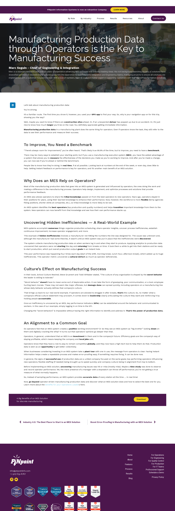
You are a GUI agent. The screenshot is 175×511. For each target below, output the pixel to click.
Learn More (119, 10)
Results (112, 18)
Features (128, 464)
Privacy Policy (158, 477)
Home (129, 455)
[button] (12, 105)
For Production (157, 464)
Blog (130, 478)
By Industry (85, 18)
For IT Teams (158, 467)
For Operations (157, 455)
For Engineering (157, 458)
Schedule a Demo (156, 472)
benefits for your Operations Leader (62, 384)
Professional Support (155, 469)
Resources (126, 18)
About (140, 18)
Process (99, 18)
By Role (70, 18)
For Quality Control (156, 461)
